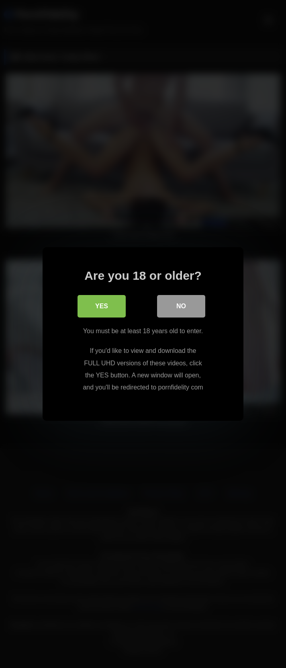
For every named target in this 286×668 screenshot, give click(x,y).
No (181, 306)
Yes (101, 306)
